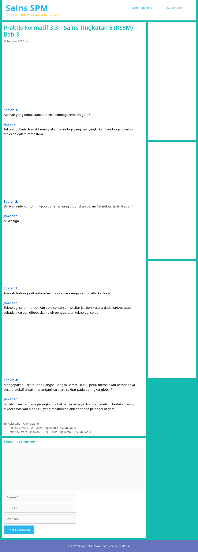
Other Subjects (147, 7)
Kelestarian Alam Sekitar (23, 423)
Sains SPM (27, 8)
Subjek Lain (179, 7)
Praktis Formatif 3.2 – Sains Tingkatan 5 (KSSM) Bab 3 (42, 428)
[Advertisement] (74, 76)
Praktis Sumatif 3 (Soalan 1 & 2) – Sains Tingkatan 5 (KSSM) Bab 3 (49, 432)
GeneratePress (120, 546)
